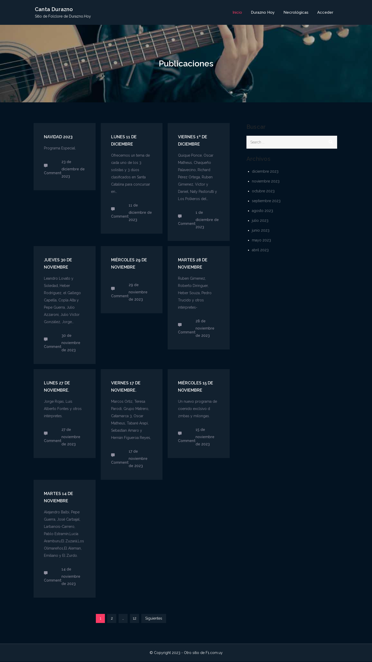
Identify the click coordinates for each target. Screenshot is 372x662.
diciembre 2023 (265, 172)
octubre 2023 (263, 191)
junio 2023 (260, 231)
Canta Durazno (54, 9)
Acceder (325, 12)
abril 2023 (260, 250)
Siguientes (153, 619)
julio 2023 (260, 221)
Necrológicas (295, 12)
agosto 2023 (262, 211)
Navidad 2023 (58, 137)
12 (134, 619)
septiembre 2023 (266, 201)
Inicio (237, 12)
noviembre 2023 (266, 181)
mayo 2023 (261, 240)
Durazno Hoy (263, 12)
